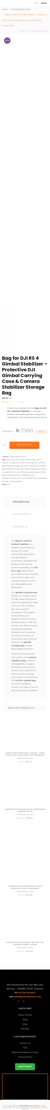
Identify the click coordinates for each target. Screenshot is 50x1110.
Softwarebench (36, 1107)
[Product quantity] (5, 445)
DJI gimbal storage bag (13, 466)
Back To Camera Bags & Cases (34, 31)
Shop (25, 1024)
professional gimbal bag (28, 472)
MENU (44, 3)
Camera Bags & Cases (20, 9)
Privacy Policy (25, 1057)
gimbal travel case (12, 472)
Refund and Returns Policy (25, 1052)
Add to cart (24, 444)
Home (5, 9)
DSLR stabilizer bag (26, 469)
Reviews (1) (17, 526)
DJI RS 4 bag (28, 466)
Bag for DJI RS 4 (12, 460)
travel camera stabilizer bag (27, 478)
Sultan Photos (25, 1015)
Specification (19, 514)
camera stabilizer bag (27, 460)
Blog (25, 1019)
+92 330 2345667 (26, 992)
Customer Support (25, 1036)
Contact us (25, 1043)
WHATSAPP (25, 1066)
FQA (25, 1048)
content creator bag (26, 463)
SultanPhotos (15, 475)
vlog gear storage (15, 481)
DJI (10, 398)
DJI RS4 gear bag (11, 469)
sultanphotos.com (27, 475)
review (20, 402)
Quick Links (25, 1008)
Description (18, 501)
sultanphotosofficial (9, 478)
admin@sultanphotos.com (27, 996)
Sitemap (25, 1029)
